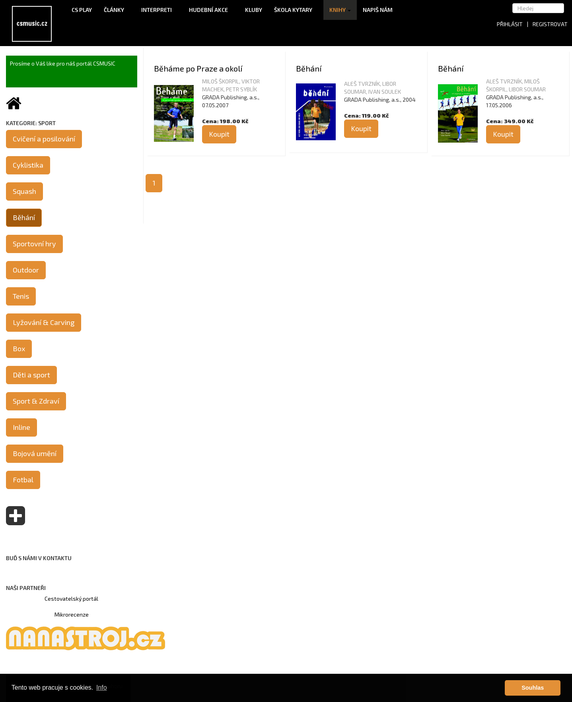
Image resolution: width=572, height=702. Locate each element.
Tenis (21, 296)
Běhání (308, 68)
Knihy (340, 9)
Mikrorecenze (71, 614)
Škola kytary (295, 9)
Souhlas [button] (532, 688)
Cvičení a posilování (44, 138)
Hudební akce (211, 9)
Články (116, 9)
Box (19, 348)
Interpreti (159, 9)
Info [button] (101, 687)
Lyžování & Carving (43, 322)
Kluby (253, 9)
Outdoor (26, 269)
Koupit (219, 134)
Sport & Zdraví (36, 400)
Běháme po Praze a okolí (198, 68)
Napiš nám (378, 9)
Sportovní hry (34, 243)
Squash (24, 191)
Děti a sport (31, 374)
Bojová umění (34, 453)
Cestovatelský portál (71, 598)
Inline (21, 427)
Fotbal (23, 479)
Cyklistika (28, 165)
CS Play (82, 9)
